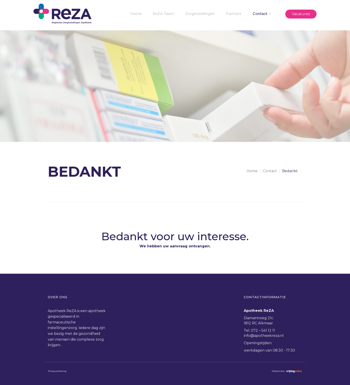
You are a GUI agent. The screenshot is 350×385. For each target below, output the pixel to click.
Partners (234, 14)
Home (136, 14)
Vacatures (301, 14)
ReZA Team (163, 14)
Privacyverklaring (57, 371)
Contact (260, 14)
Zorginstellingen (200, 14)
